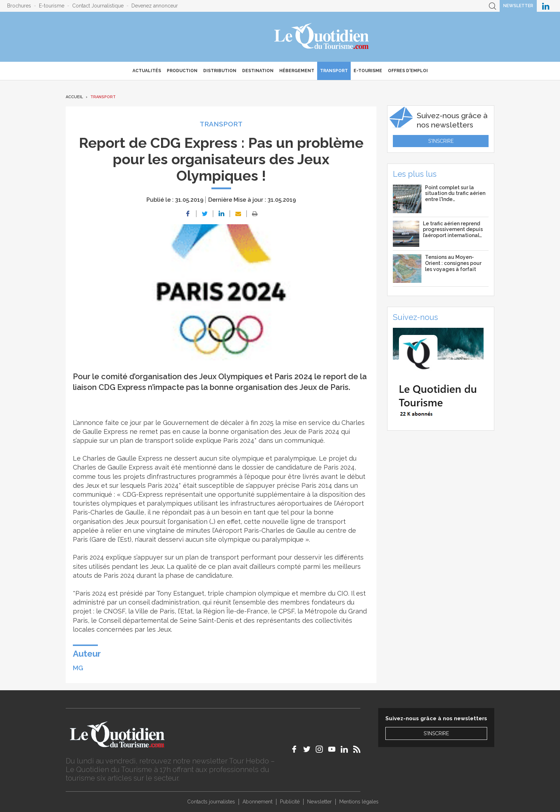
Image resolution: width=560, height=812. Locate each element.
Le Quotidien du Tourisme (322, 37)
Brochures (19, 6)
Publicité (290, 802)
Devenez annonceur (154, 6)
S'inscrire (441, 141)
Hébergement (296, 70)
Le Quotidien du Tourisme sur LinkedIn (545, 6)
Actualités (146, 70)
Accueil (74, 97)
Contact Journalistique (98, 6)
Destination (258, 70)
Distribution (219, 70)
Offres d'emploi (408, 70)
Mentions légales (359, 802)
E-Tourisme (368, 70)
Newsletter (518, 5)
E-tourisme (51, 6)
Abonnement (257, 802)
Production (182, 70)
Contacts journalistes (211, 802)
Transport (334, 70)
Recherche (492, 6)
